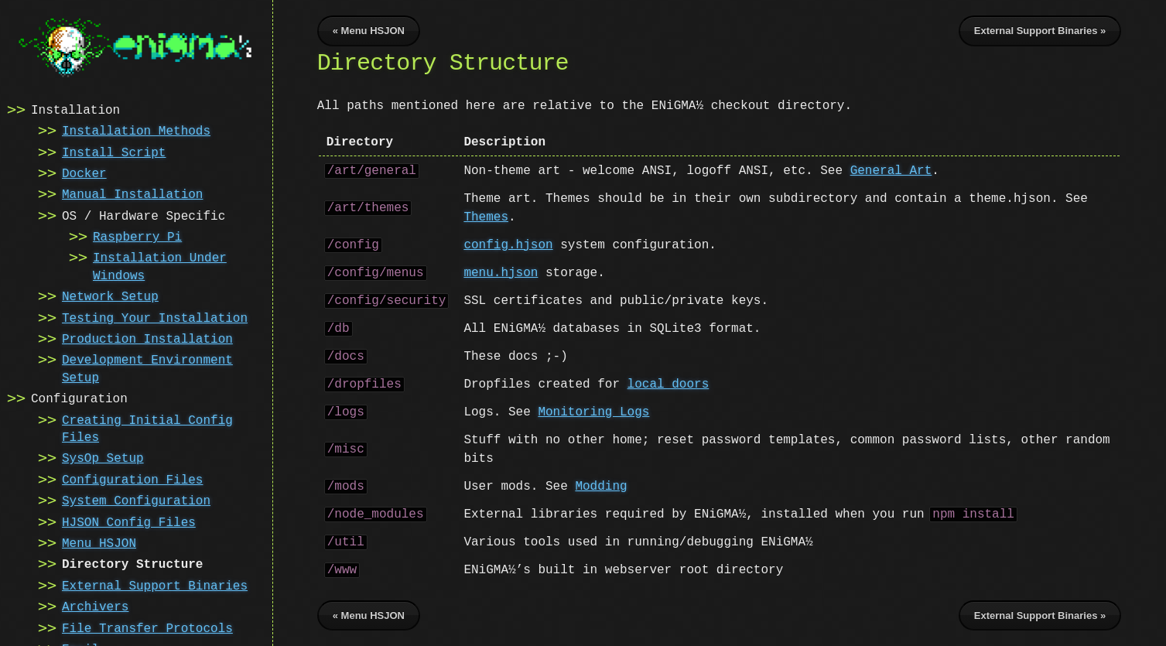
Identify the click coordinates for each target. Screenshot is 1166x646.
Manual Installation (132, 193)
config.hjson (507, 245)
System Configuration (136, 499)
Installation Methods (136, 129)
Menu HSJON (99, 542)
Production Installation (147, 338)
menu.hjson (500, 273)
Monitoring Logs (593, 412)
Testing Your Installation (155, 317)
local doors (668, 384)
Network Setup (110, 295)
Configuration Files (132, 478)
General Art (891, 170)
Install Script (114, 151)
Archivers (95, 605)
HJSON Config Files (129, 521)
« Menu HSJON (369, 30)
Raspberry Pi (137, 235)
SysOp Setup (103, 457)
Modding (601, 486)
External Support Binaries (155, 584)
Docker (84, 172)
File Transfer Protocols (147, 627)
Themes (485, 217)
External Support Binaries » (1040, 30)
